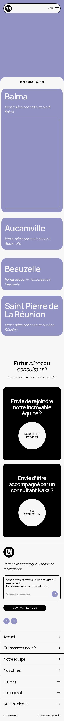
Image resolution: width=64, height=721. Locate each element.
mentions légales (10, 715)
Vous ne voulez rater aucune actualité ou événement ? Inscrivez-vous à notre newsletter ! (30, 583)
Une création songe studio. (49, 715)
